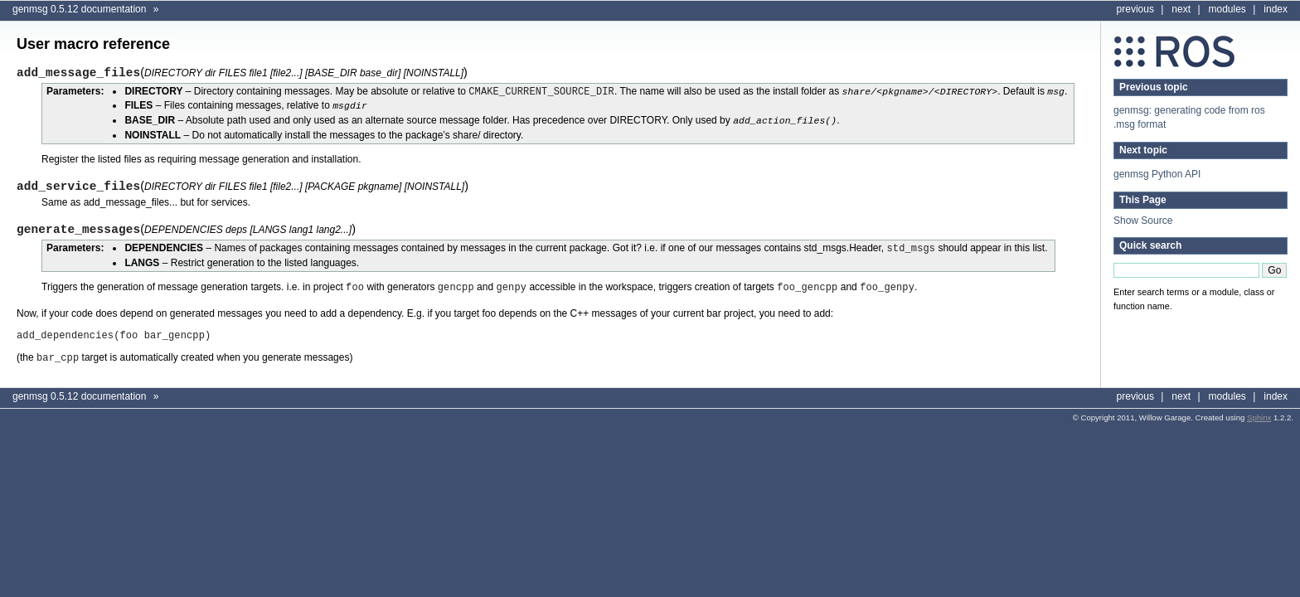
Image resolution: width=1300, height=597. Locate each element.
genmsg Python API (1157, 174)
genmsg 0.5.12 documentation (79, 9)
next (1181, 9)
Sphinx (1259, 412)
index (1276, 9)
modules (1227, 9)
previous (1135, 9)
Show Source (1142, 220)
